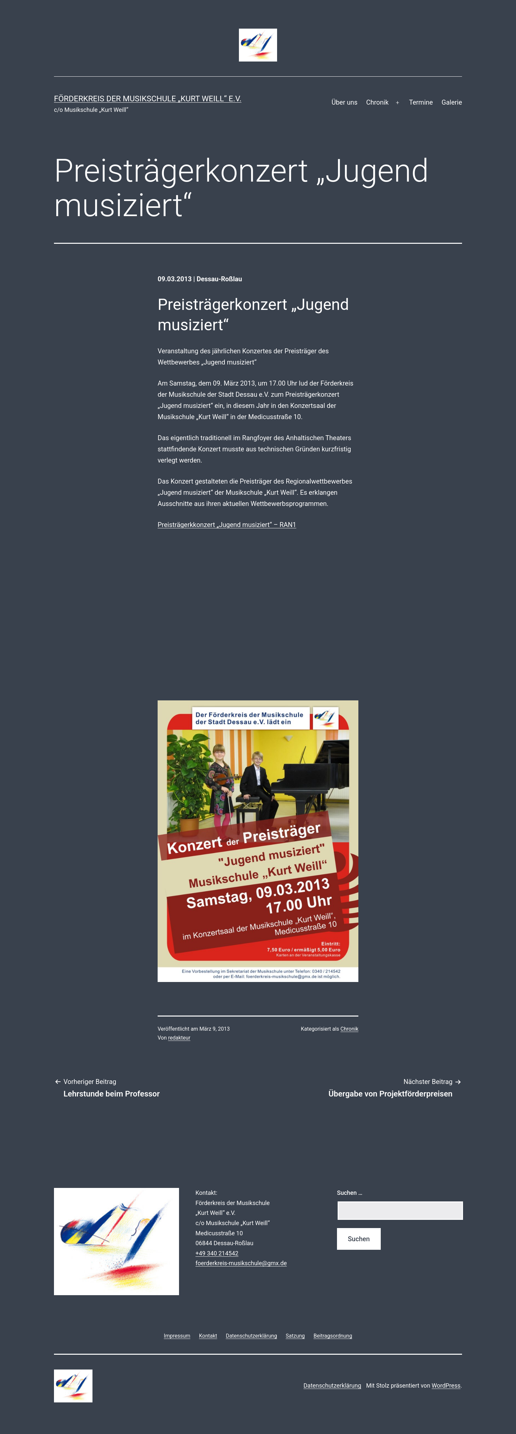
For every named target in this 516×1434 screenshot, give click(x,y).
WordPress (446, 1385)
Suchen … (349, 1192)
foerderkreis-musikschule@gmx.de (241, 1263)
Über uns (344, 102)
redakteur (179, 1038)
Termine (421, 102)
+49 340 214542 (216, 1253)
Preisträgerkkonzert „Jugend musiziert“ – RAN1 (227, 525)
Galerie (452, 102)
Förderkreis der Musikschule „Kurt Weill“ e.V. (148, 98)
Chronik (377, 102)
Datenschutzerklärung (332, 1385)
